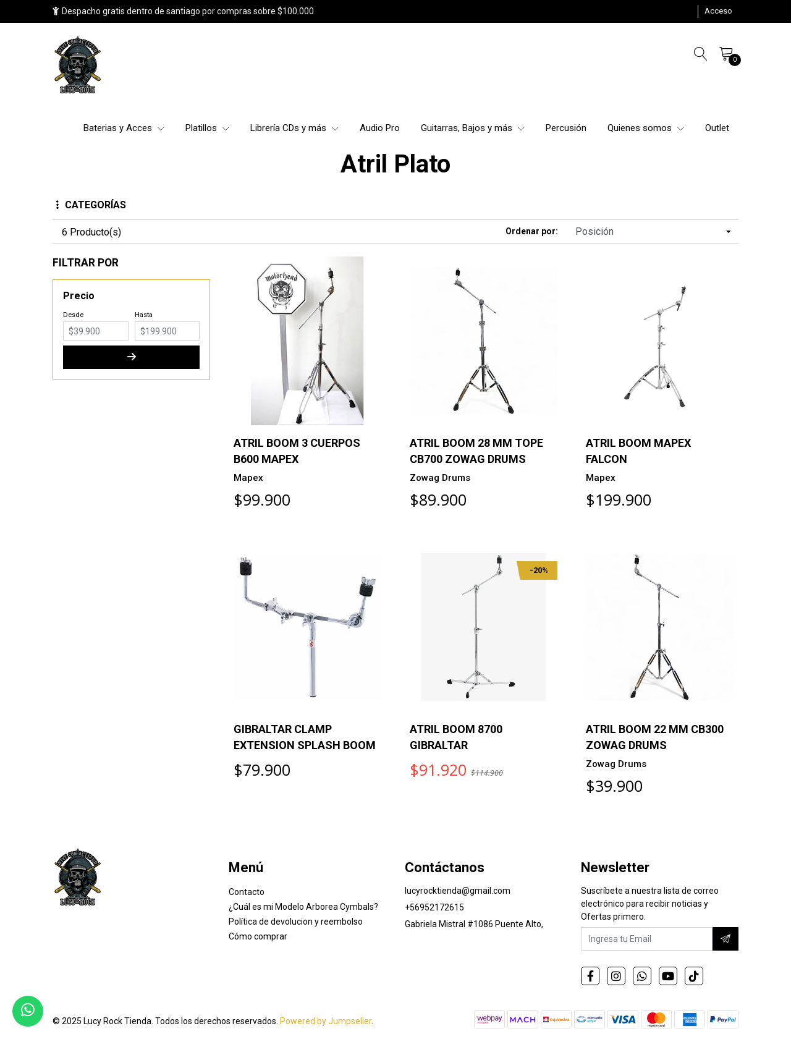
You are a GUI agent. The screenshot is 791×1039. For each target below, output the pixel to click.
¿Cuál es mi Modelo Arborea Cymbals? (303, 907)
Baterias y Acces (123, 128)
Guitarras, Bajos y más (473, 128)
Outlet (717, 128)
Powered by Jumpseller (325, 1021)
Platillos (207, 128)
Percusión (566, 128)
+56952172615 (434, 907)
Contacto (246, 892)
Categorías (91, 205)
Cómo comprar (258, 936)
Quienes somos (645, 128)
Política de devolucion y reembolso (296, 922)
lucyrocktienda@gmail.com (457, 891)
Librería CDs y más (294, 128)
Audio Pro (380, 128)
